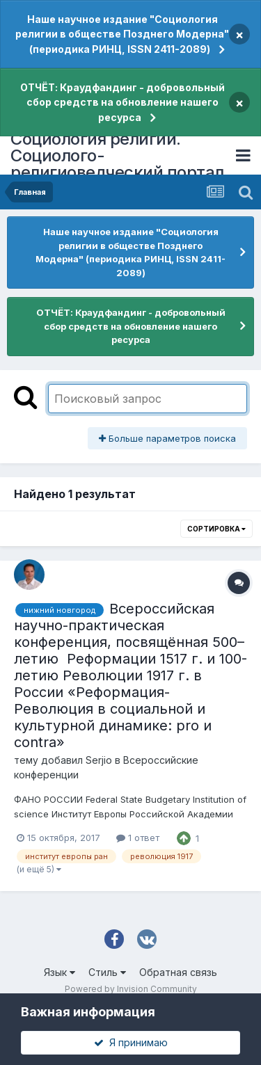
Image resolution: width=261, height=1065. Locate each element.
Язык (59, 972)
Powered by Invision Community (131, 989)
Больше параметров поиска (167, 438)
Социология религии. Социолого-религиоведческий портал (117, 155)
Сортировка (216, 529)
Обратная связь (178, 972)
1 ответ (137, 837)
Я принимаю (131, 1042)
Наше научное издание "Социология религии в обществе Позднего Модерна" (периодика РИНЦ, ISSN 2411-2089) (122, 34)
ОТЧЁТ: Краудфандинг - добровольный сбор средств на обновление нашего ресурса (122, 102)
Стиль (107, 972)
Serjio (99, 760)
